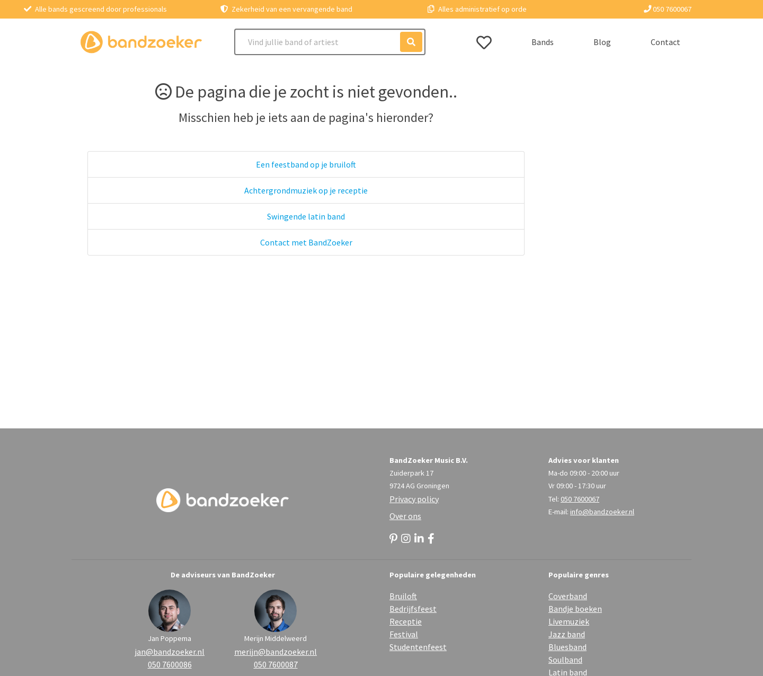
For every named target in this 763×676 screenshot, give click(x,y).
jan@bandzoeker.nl (170, 651)
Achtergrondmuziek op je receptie (306, 190)
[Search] (329, 42)
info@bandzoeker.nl (602, 511)
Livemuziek (568, 621)
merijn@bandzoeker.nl (275, 651)
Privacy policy (414, 499)
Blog (602, 42)
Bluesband (567, 647)
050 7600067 (667, 9)
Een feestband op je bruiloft (306, 164)
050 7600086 (170, 664)
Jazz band (566, 634)
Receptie (405, 621)
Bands (542, 42)
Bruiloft (403, 596)
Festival (403, 634)
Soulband (565, 659)
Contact (665, 42)
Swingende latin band (306, 216)
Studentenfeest (418, 647)
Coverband (567, 596)
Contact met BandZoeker (306, 242)
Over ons (405, 516)
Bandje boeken (575, 608)
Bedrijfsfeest (413, 608)
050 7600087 (276, 664)
